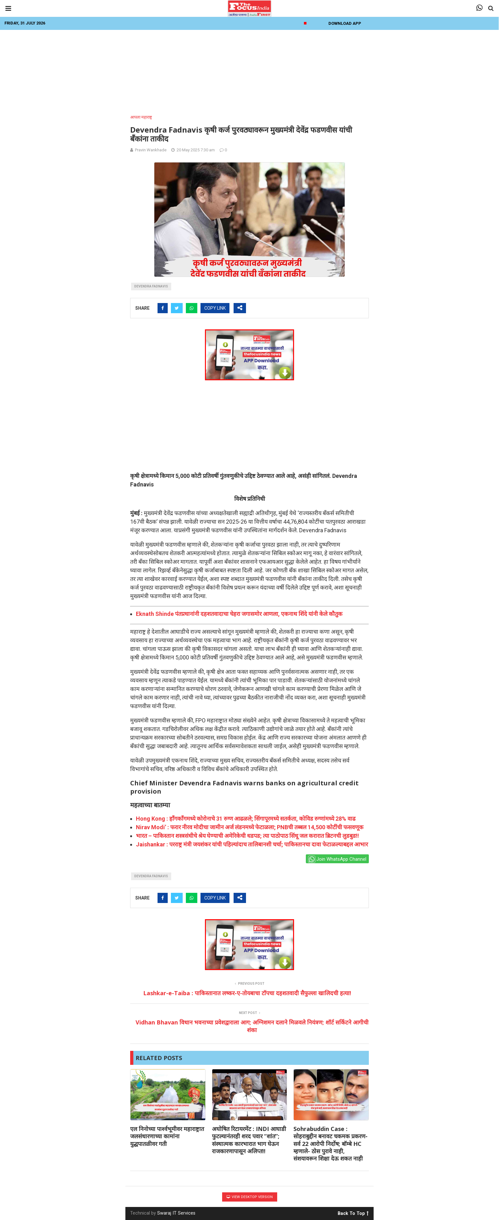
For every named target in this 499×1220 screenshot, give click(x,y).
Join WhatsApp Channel (337, 859)
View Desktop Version (250, 1197)
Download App (344, 23)
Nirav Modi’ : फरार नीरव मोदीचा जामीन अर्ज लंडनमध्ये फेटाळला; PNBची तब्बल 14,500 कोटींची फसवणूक (249, 827)
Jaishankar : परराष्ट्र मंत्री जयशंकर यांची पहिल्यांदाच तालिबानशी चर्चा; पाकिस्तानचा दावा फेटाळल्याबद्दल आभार (252, 844)
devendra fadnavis (151, 286)
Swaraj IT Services (176, 1213)
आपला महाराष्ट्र (141, 117)
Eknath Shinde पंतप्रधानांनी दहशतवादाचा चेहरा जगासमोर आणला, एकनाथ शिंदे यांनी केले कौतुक (239, 613)
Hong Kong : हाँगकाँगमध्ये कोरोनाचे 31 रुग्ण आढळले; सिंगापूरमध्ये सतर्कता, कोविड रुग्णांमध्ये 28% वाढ (245, 818)
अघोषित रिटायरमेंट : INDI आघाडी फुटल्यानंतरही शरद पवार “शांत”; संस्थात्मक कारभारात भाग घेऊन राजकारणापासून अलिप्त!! (249, 1140)
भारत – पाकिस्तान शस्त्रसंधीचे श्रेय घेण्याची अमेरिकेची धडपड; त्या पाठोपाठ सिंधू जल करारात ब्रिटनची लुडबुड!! (247, 835)
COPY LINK (215, 308)
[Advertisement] (249, 70)
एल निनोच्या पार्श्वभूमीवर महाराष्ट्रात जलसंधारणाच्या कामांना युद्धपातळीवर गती (167, 1136)
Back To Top (353, 1212)
